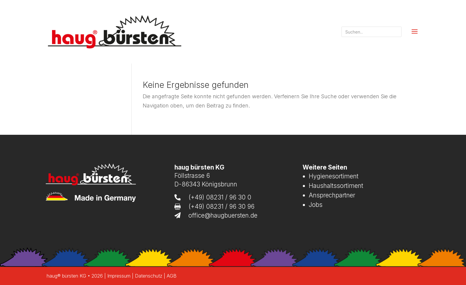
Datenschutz (148, 276)
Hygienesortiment (333, 176)
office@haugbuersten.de (222, 215)
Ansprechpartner (332, 195)
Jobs (315, 204)
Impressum (118, 276)
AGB (172, 276)
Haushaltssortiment (336, 185)
